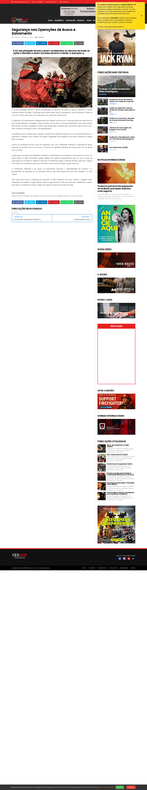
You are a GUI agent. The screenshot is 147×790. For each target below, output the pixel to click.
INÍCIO (50, 20)
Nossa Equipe (64, 2)
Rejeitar (131, 787)
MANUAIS (80, 20)
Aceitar (120, 787)
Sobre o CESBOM (37, 2)
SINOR (89, 20)
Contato (133, 567)
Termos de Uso (113, 567)
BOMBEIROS (59, 20)
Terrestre (40, 37)
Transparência (102, 567)
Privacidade (91, 567)
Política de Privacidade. (106, 787)
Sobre (84, 567)
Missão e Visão (51, 2)
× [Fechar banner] (141, 15)
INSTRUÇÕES (70, 20)
